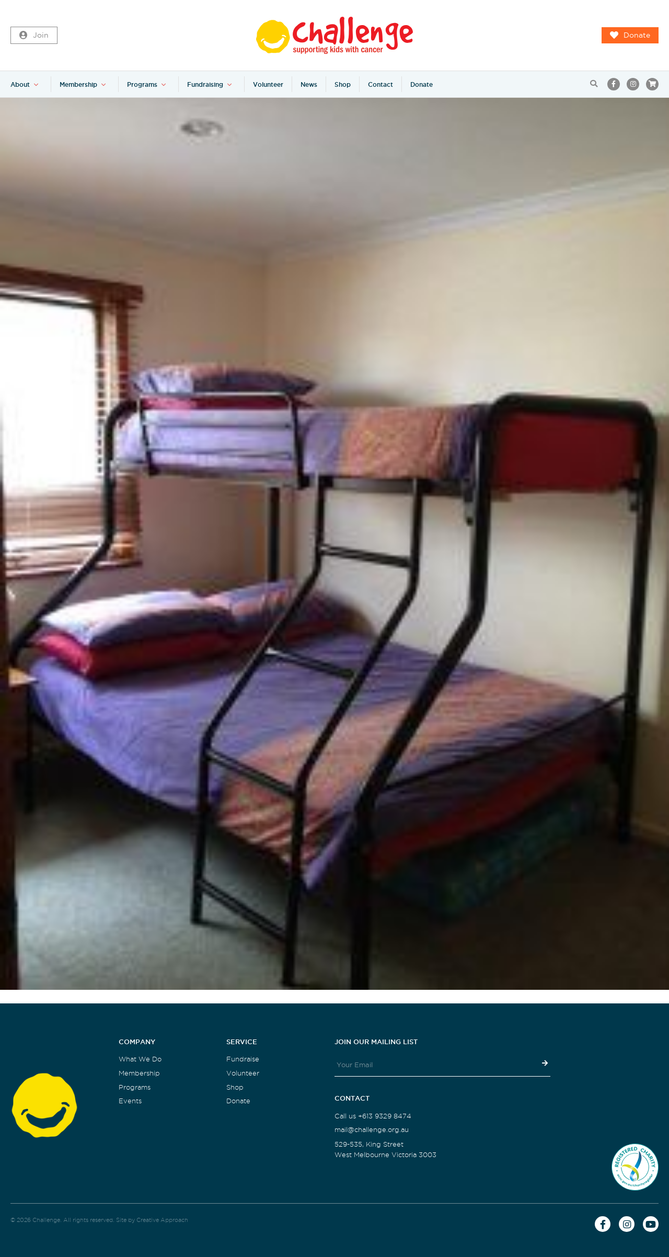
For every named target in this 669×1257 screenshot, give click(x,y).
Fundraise (242, 1059)
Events (130, 1101)
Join (34, 35)
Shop (342, 84)
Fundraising (205, 84)
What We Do (140, 1059)
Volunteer (268, 84)
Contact (380, 84)
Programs (142, 84)
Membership (78, 84)
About (20, 84)
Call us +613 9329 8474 (372, 1116)
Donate (630, 35)
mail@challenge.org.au (371, 1129)
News (309, 84)
